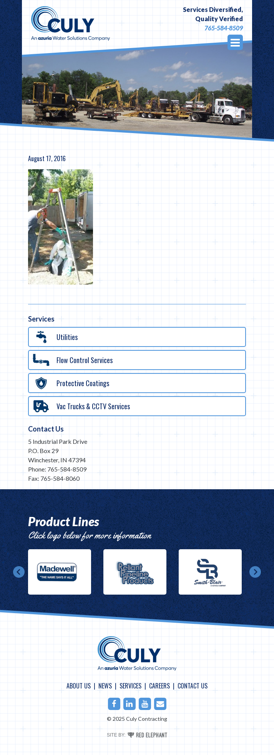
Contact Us (46, 429)
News (105, 685)
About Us (78, 685)
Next (255, 572)
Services (130, 685)
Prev (19, 572)
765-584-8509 (223, 28)
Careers (159, 685)
